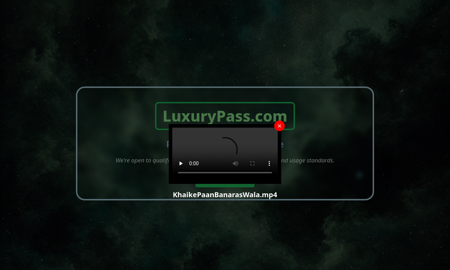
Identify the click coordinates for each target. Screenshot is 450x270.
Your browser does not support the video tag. (225, 154)
